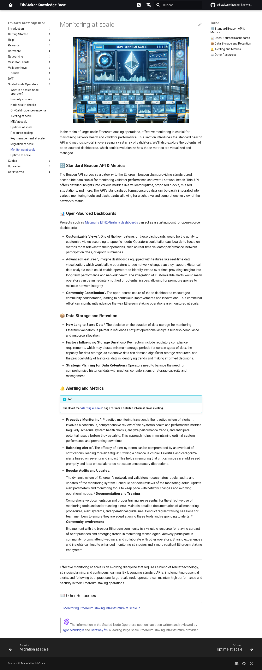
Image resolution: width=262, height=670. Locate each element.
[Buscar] (178, 5)
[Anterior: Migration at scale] (30, 648)
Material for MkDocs (33, 663)
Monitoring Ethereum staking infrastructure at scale (100, 608)
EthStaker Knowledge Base (26, 23)
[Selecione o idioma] (149, 5)
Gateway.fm (99, 630)
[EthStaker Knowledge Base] (10, 5)
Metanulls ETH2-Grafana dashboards (111, 222)
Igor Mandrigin (73, 630)
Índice (214, 23)
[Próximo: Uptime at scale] (233, 648)
